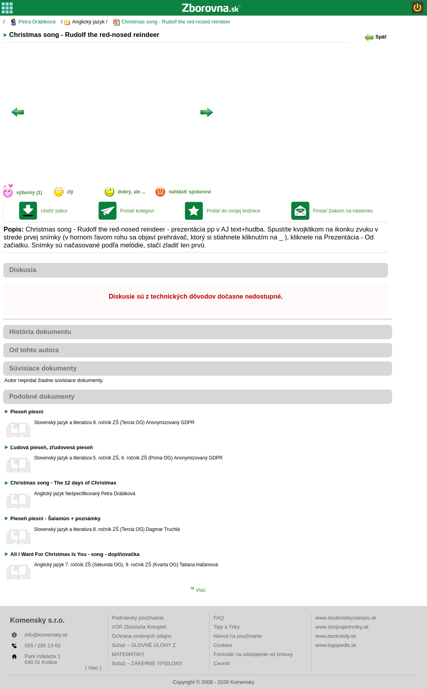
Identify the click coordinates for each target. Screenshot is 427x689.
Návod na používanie (237, 636)
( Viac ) (93, 668)
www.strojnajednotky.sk (342, 627)
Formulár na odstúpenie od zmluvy (252, 654)
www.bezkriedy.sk (335, 636)
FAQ (218, 618)
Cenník (221, 663)
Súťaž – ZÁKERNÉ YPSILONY (147, 663)
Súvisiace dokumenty (43, 368)
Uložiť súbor (54, 211)
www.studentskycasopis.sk (346, 618)
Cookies (222, 645)
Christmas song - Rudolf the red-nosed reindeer (171, 22)
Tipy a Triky (226, 627)
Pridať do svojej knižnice (233, 211)
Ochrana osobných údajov (142, 636)
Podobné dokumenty (42, 396)
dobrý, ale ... (132, 192)
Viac (198, 590)
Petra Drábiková (33, 22)
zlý (70, 192)
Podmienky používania (138, 618)
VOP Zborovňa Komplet (139, 627)
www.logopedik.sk (335, 645)
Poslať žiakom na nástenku (343, 211)
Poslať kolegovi (137, 211)
